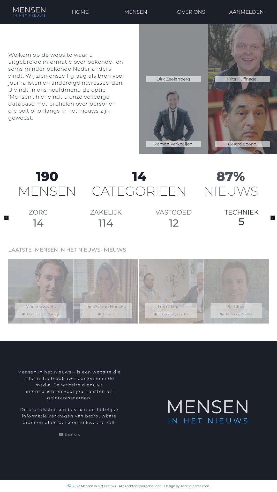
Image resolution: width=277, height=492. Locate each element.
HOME (80, 12)
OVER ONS (191, 7)
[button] (6, 218)
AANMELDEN (246, 10)
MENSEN (135, 10)
